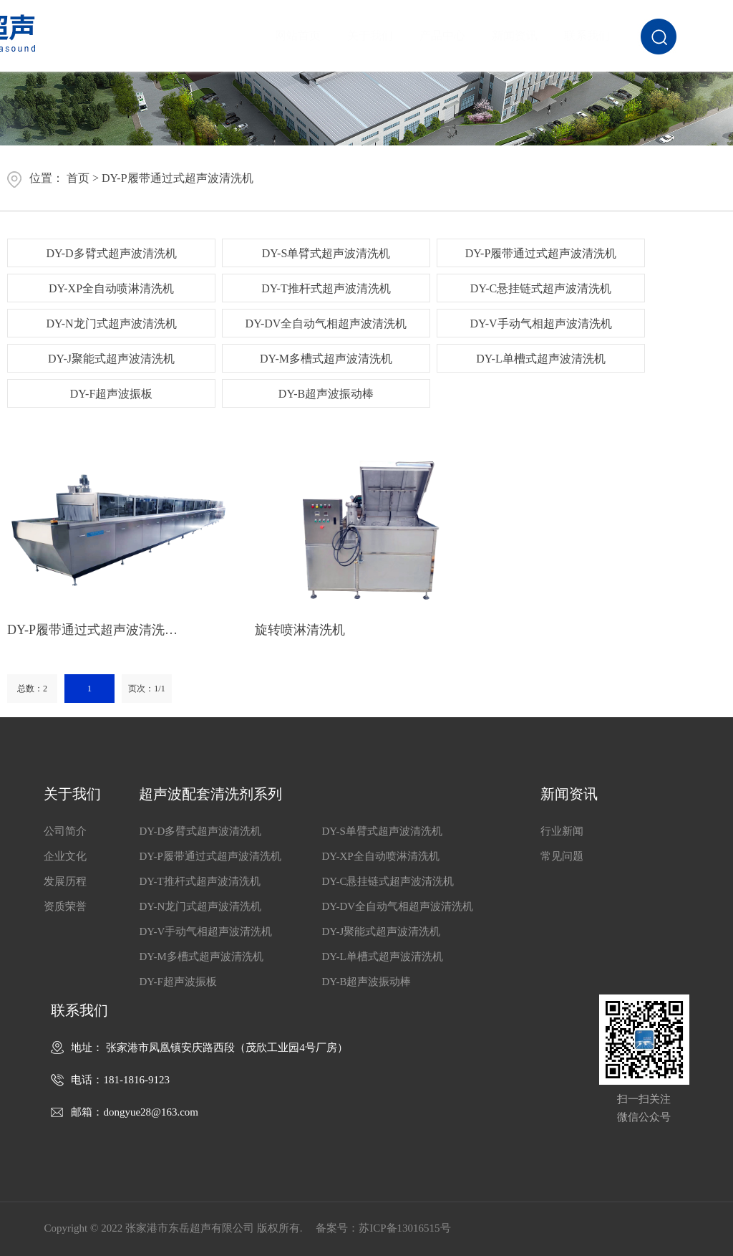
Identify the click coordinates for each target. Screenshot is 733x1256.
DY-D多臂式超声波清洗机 (111, 253)
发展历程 (65, 881)
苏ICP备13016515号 (404, 1228)
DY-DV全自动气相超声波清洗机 (326, 323)
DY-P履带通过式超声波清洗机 (177, 178)
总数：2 (32, 689)
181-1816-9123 (136, 1079)
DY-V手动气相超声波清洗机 (540, 323)
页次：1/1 (146, 689)
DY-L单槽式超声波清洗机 (540, 359)
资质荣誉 (65, 906)
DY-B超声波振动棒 (326, 394)
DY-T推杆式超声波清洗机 (325, 288)
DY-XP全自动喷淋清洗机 (111, 288)
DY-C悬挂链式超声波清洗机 (540, 288)
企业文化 (65, 856)
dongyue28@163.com (150, 1112)
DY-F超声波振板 (111, 394)
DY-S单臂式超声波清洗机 (326, 253)
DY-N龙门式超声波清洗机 (111, 323)
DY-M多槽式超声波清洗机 (326, 359)
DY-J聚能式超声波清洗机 (111, 359)
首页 (78, 178)
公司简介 (65, 831)
